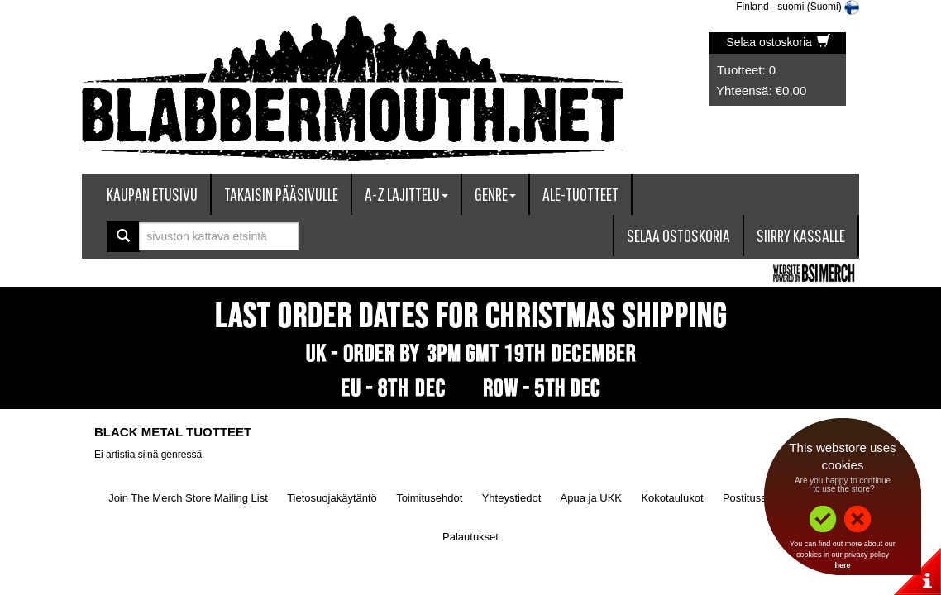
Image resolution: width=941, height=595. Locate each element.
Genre (495, 193)
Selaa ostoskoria (777, 42)
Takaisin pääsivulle (281, 193)
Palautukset (470, 537)
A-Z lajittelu (406, 193)
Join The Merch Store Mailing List (188, 498)
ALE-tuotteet (580, 193)
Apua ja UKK (591, 498)
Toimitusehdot (429, 498)
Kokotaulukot (672, 498)
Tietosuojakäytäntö (332, 498)
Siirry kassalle (801, 235)
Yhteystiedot (512, 498)
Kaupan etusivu (152, 193)
